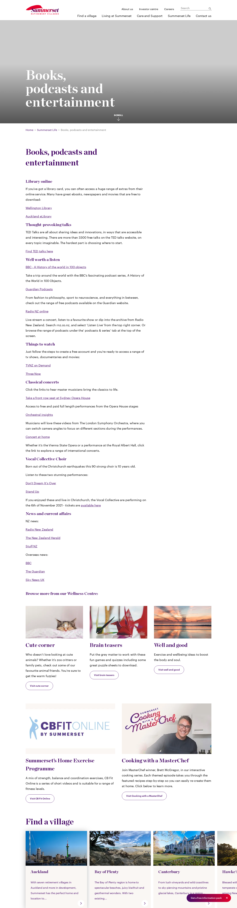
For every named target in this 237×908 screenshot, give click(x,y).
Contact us (203, 16)
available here (91, 505)
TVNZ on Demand (38, 365)
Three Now (33, 374)
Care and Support (150, 16)
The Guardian (35, 571)
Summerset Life (179, 16)
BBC (28, 563)
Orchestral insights (39, 414)
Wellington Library (39, 208)
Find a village (86, 16)
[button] (226, 897)
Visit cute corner (39, 685)
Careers (169, 9)
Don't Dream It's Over (41, 483)
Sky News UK (35, 580)
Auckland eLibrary (39, 216)
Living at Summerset (117, 16)
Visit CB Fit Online (40, 798)
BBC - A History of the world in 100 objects (56, 267)
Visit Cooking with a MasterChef (144, 795)
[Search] (196, 8)
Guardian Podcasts (39, 289)
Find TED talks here (39, 251)
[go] (81, 903)
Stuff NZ (31, 546)
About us (127, 9)
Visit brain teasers (104, 675)
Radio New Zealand (39, 529)
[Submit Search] (210, 8)
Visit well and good (169, 669)
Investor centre (148, 9)
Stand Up (32, 491)
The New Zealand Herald (43, 538)
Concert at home (38, 437)
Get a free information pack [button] (206, 898)
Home (29, 129)
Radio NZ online (37, 311)
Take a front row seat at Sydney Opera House (58, 398)
